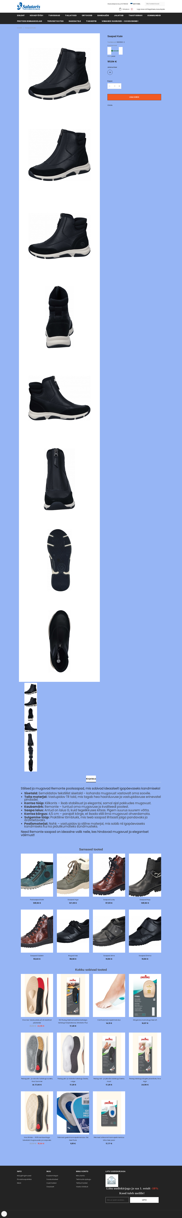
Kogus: (110, 81)
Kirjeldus (91, 778)
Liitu (151, 1200)
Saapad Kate (30, 28)
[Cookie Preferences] (4, 1214)
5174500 (124, 4)
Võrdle (109, 105)
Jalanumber (112, 67)
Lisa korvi (134, 97)
